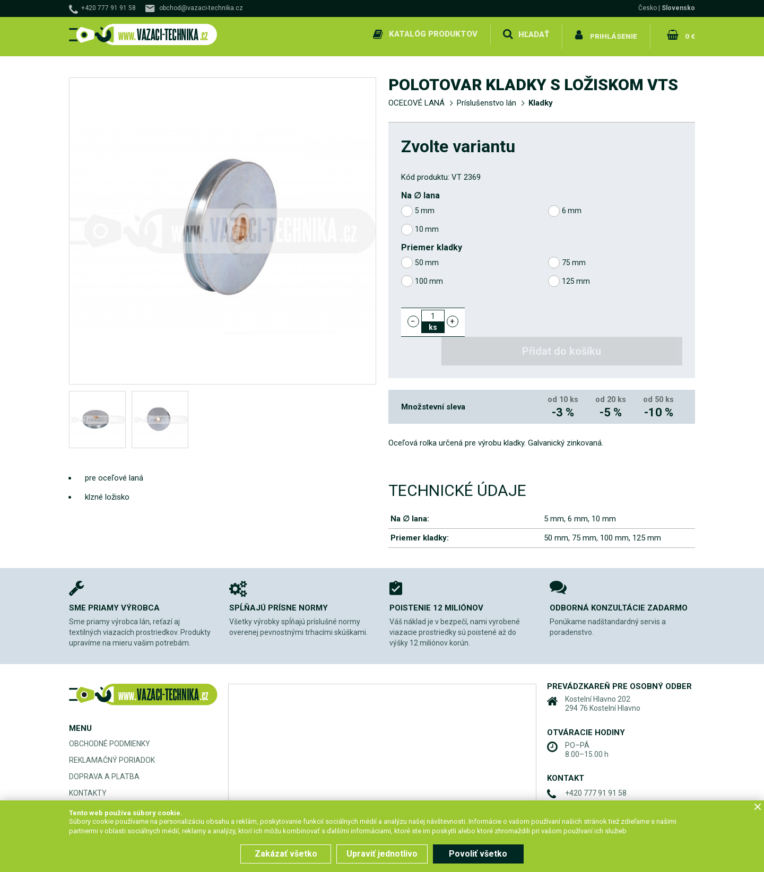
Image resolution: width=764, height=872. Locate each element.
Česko (647, 8)
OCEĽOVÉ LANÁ (416, 98)
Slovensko (678, 8)
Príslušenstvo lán (486, 98)
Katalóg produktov (431, 34)
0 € (689, 34)
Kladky (540, 98)
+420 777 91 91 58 (108, 8)
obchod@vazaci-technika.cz (201, 8)
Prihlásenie (613, 34)
